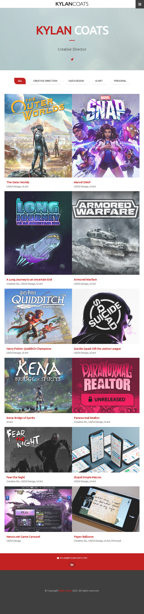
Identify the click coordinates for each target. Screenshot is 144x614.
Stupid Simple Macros (87, 477)
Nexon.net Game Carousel (23, 536)
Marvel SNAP (82, 182)
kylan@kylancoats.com (72, 558)
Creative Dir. (13, 283)
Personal (120, 80)
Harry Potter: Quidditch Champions (28, 348)
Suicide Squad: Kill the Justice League (97, 348)
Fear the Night (15, 477)
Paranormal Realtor (87, 417)
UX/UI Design (76, 80)
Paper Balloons (84, 536)
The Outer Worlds (17, 182)
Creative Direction (45, 80)
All (20, 80)
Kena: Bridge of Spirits (20, 417)
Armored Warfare (85, 279)
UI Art (99, 80)
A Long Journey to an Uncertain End (29, 279)
